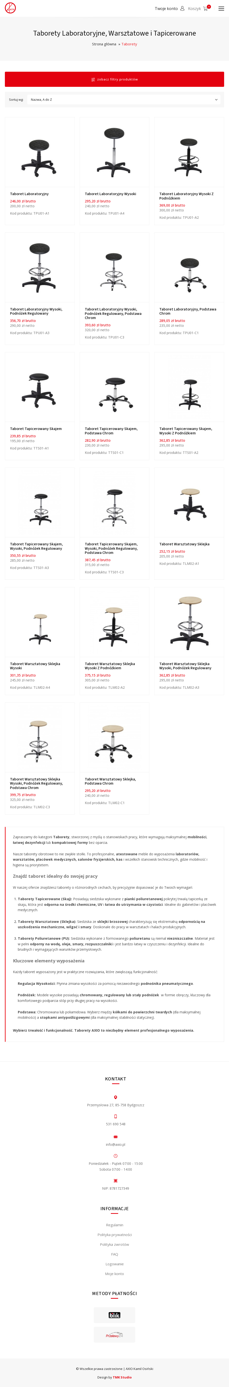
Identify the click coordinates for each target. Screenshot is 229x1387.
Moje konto (114, 1273)
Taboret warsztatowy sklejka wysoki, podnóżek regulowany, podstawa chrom (36, 783)
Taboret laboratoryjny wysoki (110, 194)
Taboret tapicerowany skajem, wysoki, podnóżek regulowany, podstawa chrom (111, 548)
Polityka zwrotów (114, 1244)
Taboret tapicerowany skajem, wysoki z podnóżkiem (185, 431)
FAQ (114, 1254)
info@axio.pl (115, 1144)
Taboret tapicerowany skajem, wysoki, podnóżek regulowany (36, 546)
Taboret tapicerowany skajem (36, 428)
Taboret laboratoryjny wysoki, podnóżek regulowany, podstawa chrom (113, 313)
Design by (114, 1377)
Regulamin (114, 1224)
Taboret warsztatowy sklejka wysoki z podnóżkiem (110, 666)
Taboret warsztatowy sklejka (184, 544)
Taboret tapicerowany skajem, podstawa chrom (111, 431)
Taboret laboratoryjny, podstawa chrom (187, 311)
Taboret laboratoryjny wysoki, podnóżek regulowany (36, 311)
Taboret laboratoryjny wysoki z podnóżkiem (186, 196)
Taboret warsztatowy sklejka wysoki (35, 666)
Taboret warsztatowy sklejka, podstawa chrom (110, 781)
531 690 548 (115, 1124)
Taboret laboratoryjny (29, 194)
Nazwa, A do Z (125, 99)
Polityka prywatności (114, 1234)
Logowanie (114, 1263)
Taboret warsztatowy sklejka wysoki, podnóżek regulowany (185, 666)
